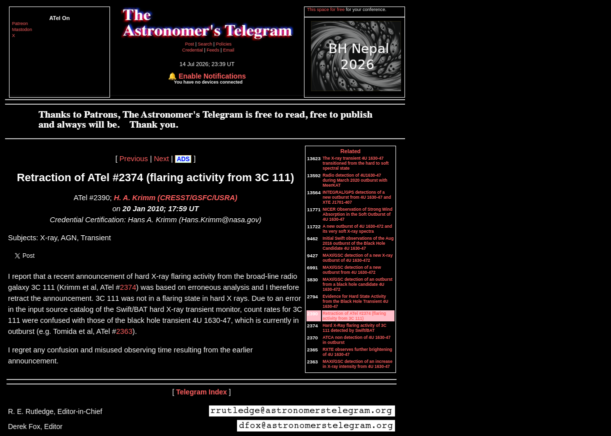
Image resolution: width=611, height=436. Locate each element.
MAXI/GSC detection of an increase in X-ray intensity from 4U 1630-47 (357, 364)
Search (206, 44)
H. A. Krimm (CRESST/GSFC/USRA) (176, 198)
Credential (193, 50)
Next (161, 159)
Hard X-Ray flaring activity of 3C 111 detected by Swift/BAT (354, 328)
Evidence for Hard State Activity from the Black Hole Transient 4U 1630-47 (355, 301)
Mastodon (22, 29)
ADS (183, 159)
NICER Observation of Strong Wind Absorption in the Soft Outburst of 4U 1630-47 (357, 214)
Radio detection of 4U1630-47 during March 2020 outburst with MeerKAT (354, 180)
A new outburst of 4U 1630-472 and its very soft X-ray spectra (357, 229)
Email (228, 50)
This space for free (326, 9)
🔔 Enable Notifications (207, 76)
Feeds (212, 50)
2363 (124, 331)
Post (190, 44)
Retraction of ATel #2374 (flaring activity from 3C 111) (354, 316)
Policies (224, 44)
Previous (134, 159)
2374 (128, 287)
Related (350, 151)
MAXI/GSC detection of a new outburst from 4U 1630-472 (351, 270)
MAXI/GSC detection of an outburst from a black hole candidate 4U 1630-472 (357, 284)
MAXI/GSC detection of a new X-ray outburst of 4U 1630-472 (357, 258)
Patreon (20, 23)
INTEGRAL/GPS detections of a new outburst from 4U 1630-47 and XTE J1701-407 (356, 197)
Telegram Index (201, 392)
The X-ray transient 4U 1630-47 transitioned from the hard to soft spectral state (355, 163)
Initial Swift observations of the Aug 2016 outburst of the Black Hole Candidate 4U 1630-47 (358, 243)
